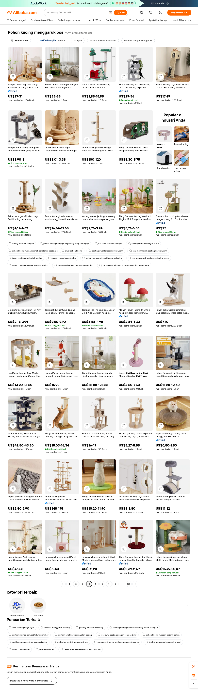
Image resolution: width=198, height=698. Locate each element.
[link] (193, 666)
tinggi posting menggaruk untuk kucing (28, 265)
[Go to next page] (135, 584)
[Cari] (120, 12)
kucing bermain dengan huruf (143, 243)
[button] (110, 13)
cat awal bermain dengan (108, 243)
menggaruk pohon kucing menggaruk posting (116, 642)
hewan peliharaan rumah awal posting (73, 265)
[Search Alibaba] (76, 12)
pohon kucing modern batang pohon (161, 635)
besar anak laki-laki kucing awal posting (80, 649)
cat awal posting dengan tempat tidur (117, 635)
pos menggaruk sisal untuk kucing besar (149, 258)
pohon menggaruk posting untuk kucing (102, 258)
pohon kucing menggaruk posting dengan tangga (64, 243)
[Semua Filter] (19, 40)
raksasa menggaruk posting (55, 627)
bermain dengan (45, 649)
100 (129, 584)
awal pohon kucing (72, 251)
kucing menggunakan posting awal (163, 642)
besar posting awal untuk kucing (25, 258)
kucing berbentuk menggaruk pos (71, 642)
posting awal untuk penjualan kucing (73, 635)
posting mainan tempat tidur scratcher (29, 635)
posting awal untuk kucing (89, 627)
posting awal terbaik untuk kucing (106, 251)
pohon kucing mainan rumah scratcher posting (32, 251)
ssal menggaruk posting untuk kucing (148, 251)
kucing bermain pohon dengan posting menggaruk (124, 265)
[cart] (151, 13)
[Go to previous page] (63, 584)
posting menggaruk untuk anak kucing (28, 642)
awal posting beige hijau (21, 627)
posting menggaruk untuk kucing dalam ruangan (134, 627)
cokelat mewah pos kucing (62, 258)
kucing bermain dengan (21, 243)
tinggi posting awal (19, 649)
